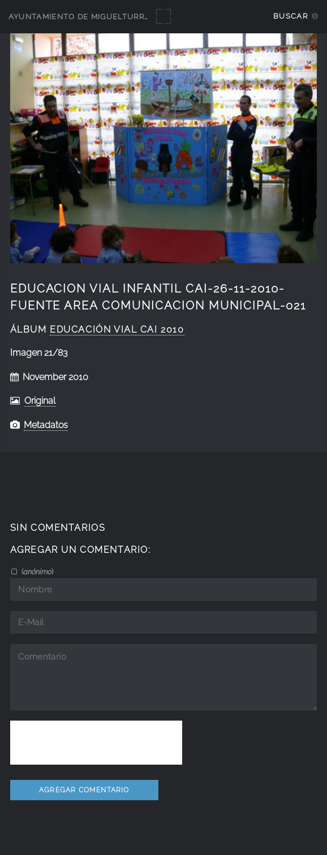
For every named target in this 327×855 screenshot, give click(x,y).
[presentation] (96, 743)
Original (39, 400)
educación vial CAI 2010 (117, 329)
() (36, 571)
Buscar (290, 16)
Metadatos (46, 425)
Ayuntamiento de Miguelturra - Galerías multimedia (131, 16)
